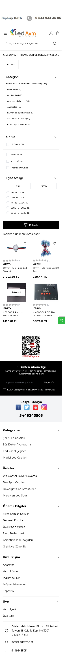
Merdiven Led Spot (15, 495)
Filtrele (31, 225)
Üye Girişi (8, 616)
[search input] (31, 43)
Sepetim (8, 591)
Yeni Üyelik (9, 609)
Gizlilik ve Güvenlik (14, 546)
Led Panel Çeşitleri (14, 451)
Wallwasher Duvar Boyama (20, 476)
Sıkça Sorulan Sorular (16, 514)
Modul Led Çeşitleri (15, 457)
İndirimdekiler (11, 578)
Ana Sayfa (9, 55)
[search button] (54, 43)
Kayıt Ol (49, 382)
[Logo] (27, 33)
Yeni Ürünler (10, 571)
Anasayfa (8, 565)
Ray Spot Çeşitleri (14, 482)
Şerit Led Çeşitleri (14, 438)
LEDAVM (11, 64)
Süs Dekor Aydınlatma (17, 444)
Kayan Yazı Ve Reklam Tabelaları (41, 55)
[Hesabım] (51, 33)
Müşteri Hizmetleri (14, 584)
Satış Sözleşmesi (13, 533)
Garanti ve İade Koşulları (18, 540)
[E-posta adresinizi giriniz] (31, 382)
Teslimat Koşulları (13, 520)
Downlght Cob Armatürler (19, 489)
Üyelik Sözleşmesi (14, 527)
